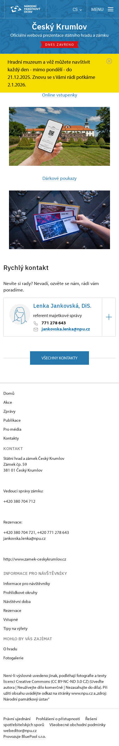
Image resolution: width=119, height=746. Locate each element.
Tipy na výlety (15, 628)
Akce (7, 402)
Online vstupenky (59, 95)
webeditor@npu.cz (19, 730)
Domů (8, 393)
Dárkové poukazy (59, 178)
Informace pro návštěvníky (26, 583)
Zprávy (9, 411)
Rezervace (12, 610)
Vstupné (10, 619)
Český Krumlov (59, 26)
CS (77, 9)
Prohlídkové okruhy (20, 592)
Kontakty (11, 438)
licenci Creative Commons (26, 681)
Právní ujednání (17, 718)
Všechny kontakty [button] (59, 358)
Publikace (12, 420)
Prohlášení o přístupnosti (58, 718)
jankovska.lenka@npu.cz (66, 329)
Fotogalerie (13, 657)
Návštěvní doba (17, 601)
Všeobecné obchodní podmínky (77, 724)
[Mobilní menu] (103, 9)
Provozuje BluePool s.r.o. (24, 736)
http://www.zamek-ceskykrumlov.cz (34, 559)
